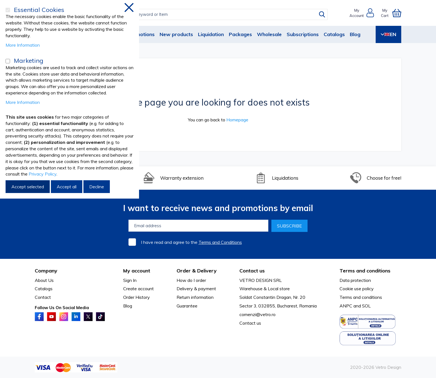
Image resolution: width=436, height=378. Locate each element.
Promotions (141, 34)
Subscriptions (303, 34)
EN (388, 34)
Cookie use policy (357, 288)
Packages (240, 34)
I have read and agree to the (191, 242)
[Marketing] (8, 61)
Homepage (237, 119)
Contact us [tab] (252, 270)
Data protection (355, 280)
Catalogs (334, 34)
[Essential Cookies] (8, 10)
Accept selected (27, 186)
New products (176, 34)
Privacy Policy (42, 174)
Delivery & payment (196, 288)
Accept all (66, 186)
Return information (195, 297)
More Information (23, 45)
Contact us (250, 323)
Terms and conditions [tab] (365, 270)
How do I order (191, 280)
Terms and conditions (361, 297)
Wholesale (269, 34)
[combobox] (223, 14)
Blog (355, 34)
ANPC (346, 306)
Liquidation (211, 34)
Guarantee (187, 306)
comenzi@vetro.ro (257, 314)
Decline (96, 186)
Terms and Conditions (220, 242)
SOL (366, 306)
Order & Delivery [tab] (197, 270)
